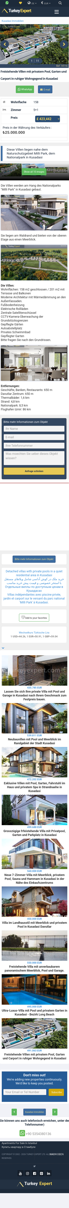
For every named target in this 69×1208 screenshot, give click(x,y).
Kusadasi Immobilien (13, 21)
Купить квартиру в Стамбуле (19, 1144)
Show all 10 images (34, 169)
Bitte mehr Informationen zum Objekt (34, 556)
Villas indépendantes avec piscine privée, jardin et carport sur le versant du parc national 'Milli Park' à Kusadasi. (34, 595)
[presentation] (5, 43)
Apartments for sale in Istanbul (19, 1140)
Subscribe (56, 1089)
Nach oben (56, 1151)
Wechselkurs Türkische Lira (34, 629)
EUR (45, 3)
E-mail (45, 86)
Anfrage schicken (34, 468)
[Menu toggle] (56, 11)
